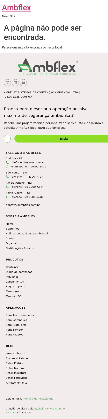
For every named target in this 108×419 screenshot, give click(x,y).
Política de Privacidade (38, 398)
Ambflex (16, 7)
